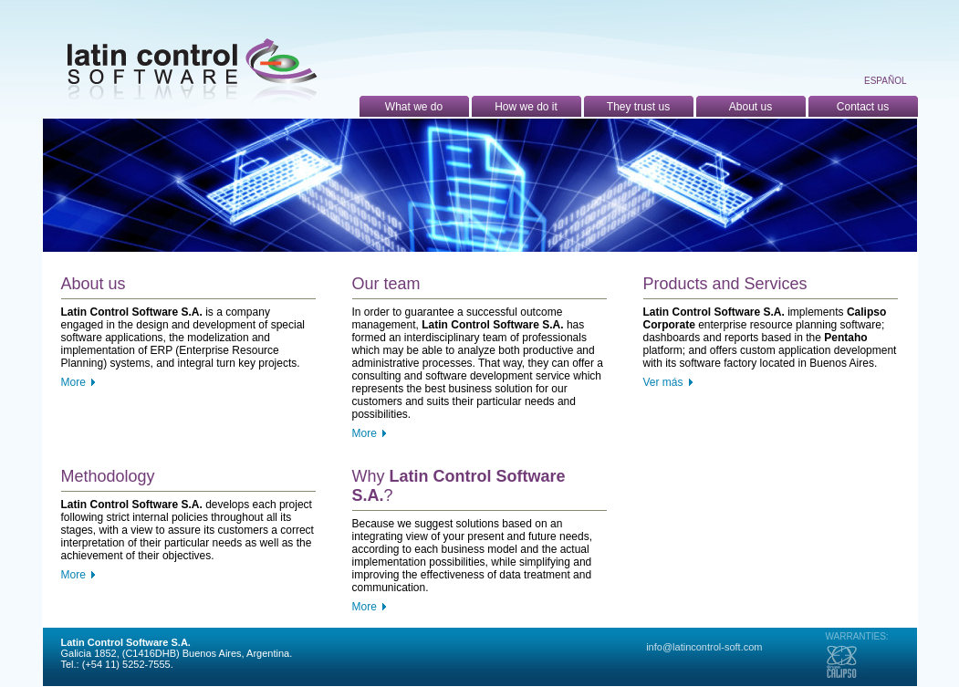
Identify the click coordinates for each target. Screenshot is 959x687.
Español (885, 81)
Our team (386, 284)
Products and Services (725, 284)
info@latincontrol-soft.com (704, 646)
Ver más (663, 382)
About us (93, 284)
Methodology (108, 476)
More (73, 382)
